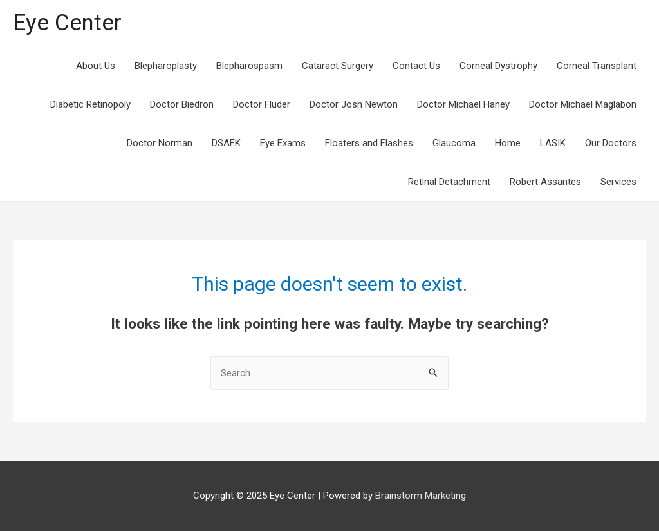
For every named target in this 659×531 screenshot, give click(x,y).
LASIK (553, 143)
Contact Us (416, 66)
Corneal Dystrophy (498, 66)
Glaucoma (454, 143)
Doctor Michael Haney (463, 104)
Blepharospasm (249, 66)
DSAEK (226, 143)
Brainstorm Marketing (420, 495)
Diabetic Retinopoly (90, 104)
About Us (95, 66)
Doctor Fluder (261, 104)
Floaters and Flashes (369, 143)
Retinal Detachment (449, 182)
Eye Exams (283, 143)
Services (618, 182)
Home (508, 143)
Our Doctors (610, 143)
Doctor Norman (159, 143)
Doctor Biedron (182, 104)
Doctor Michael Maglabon (582, 104)
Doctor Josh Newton (354, 104)
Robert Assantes (545, 182)
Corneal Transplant (596, 66)
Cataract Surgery (337, 66)
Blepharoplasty (166, 66)
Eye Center (67, 23)
